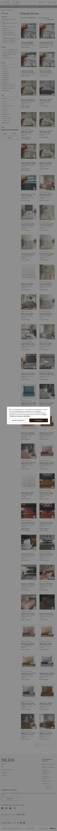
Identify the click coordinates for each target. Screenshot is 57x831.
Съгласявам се (39, 420)
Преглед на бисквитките (18, 420)
